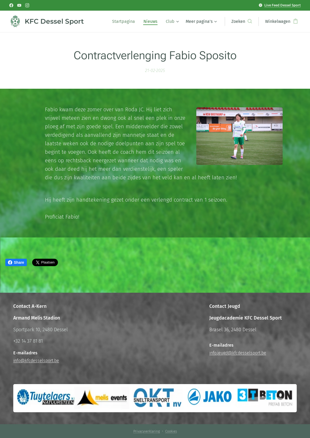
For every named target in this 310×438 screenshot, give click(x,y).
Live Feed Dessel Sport (282, 5)
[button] (241, 21)
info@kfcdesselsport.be (36, 360)
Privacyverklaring (146, 431)
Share (16, 262)
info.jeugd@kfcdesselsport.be (237, 352)
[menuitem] (125, 21)
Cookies (171, 431)
